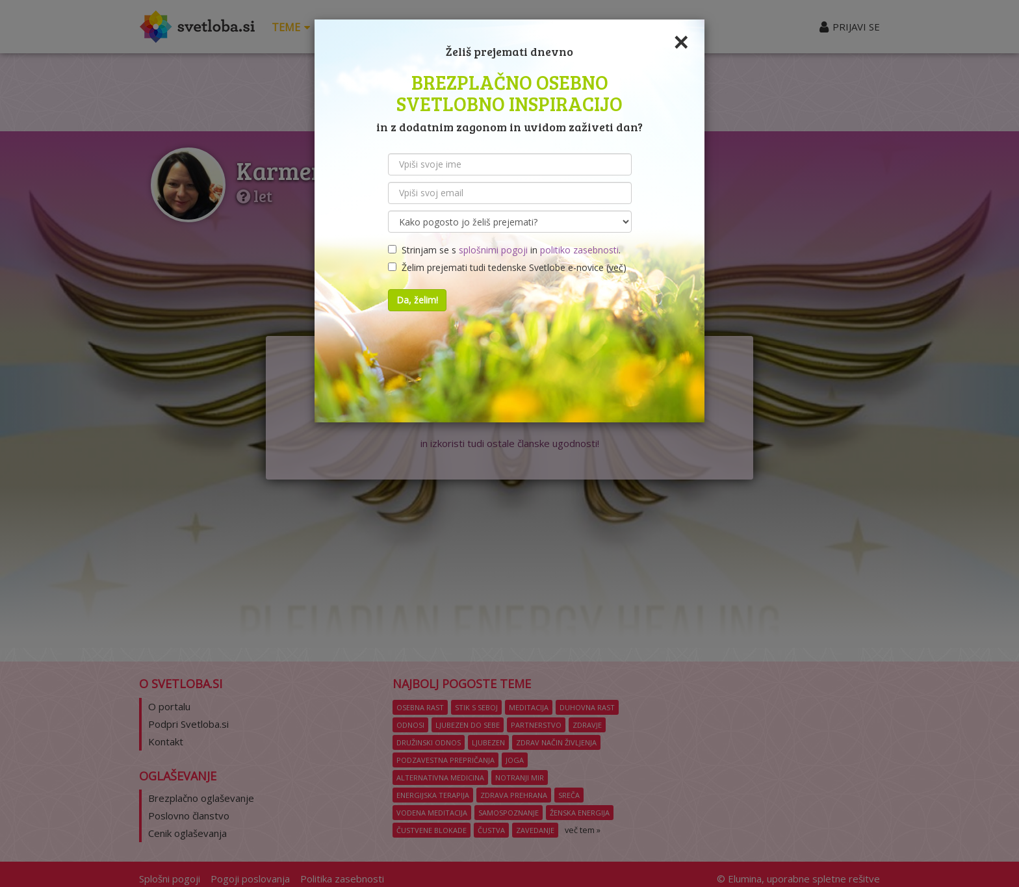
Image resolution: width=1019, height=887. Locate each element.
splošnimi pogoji (493, 250)
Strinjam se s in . (504, 250)
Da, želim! (417, 300)
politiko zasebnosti (579, 250)
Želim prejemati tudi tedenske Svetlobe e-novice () (507, 267)
